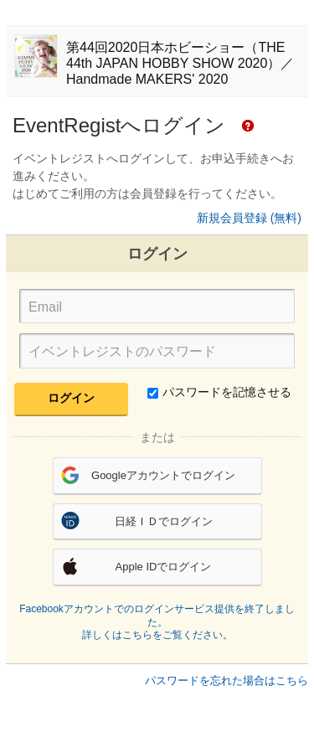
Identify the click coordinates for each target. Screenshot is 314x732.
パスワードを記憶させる (219, 392)
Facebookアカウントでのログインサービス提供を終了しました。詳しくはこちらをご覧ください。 (157, 622)
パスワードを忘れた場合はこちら (226, 680)
